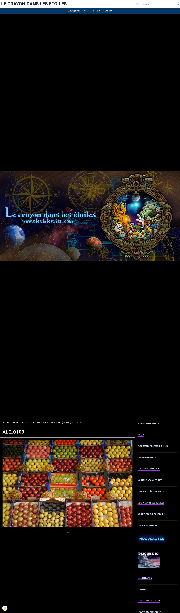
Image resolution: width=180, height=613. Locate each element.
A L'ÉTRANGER (33, 422)
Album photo (18, 422)
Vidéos (87, 11)
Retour (67, 532)
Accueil (6, 422)
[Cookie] (4, 608)
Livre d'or (107, 11)
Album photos (74, 11)
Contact (96, 11)
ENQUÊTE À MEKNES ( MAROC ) (57, 422)
